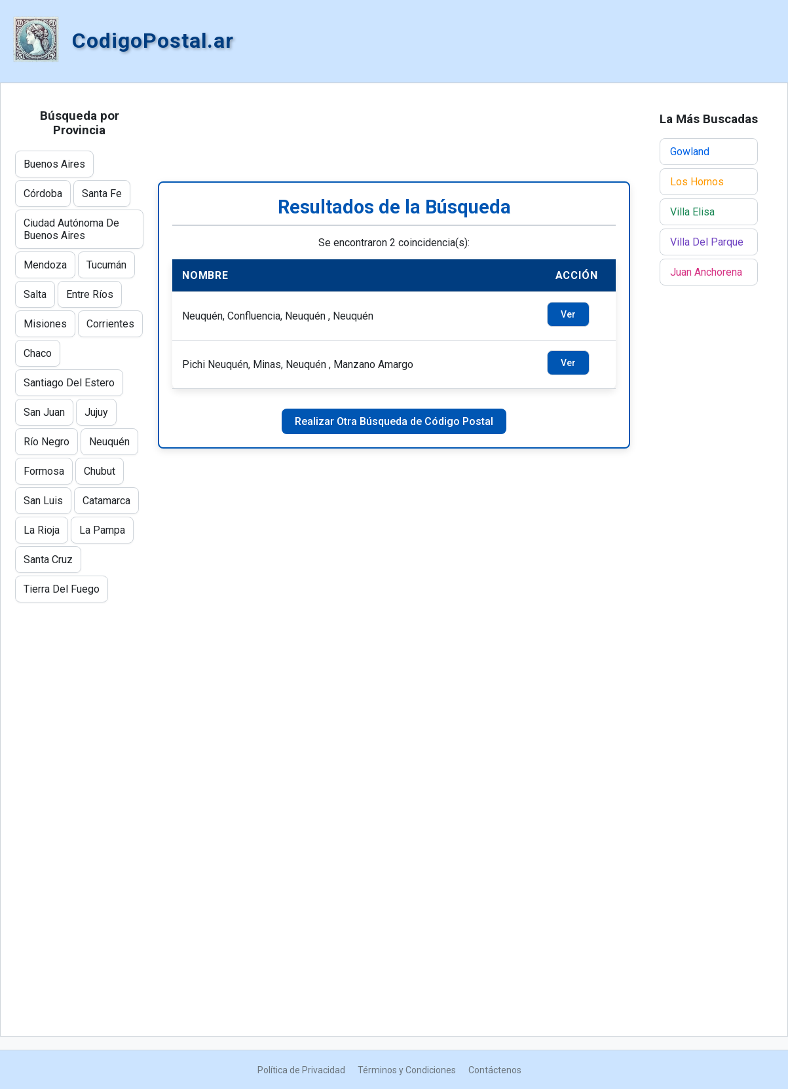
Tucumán (106, 265)
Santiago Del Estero (69, 383)
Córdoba (43, 193)
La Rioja (42, 530)
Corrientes (110, 324)
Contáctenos (494, 1070)
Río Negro (46, 441)
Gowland (689, 151)
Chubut (99, 471)
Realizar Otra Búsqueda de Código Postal (394, 421)
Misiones (45, 324)
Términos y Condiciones (407, 1070)
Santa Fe (102, 193)
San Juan (44, 412)
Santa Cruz (48, 559)
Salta (35, 294)
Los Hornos (697, 181)
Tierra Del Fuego (62, 589)
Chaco (38, 353)
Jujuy (96, 412)
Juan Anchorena (706, 272)
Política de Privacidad (301, 1070)
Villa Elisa (692, 212)
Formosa (44, 471)
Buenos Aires (54, 164)
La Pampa (102, 530)
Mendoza (45, 265)
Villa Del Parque (706, 242)
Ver (568, 314)
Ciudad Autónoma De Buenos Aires (71, 229)
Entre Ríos (89, 294)
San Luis (43, 500)
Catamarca (106, 500)
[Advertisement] (394, 132)
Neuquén (109, 441)
